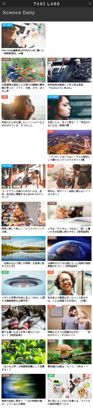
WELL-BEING (7, 25)
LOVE (4, 97)
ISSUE (5, 272)
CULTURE (6, 60)
